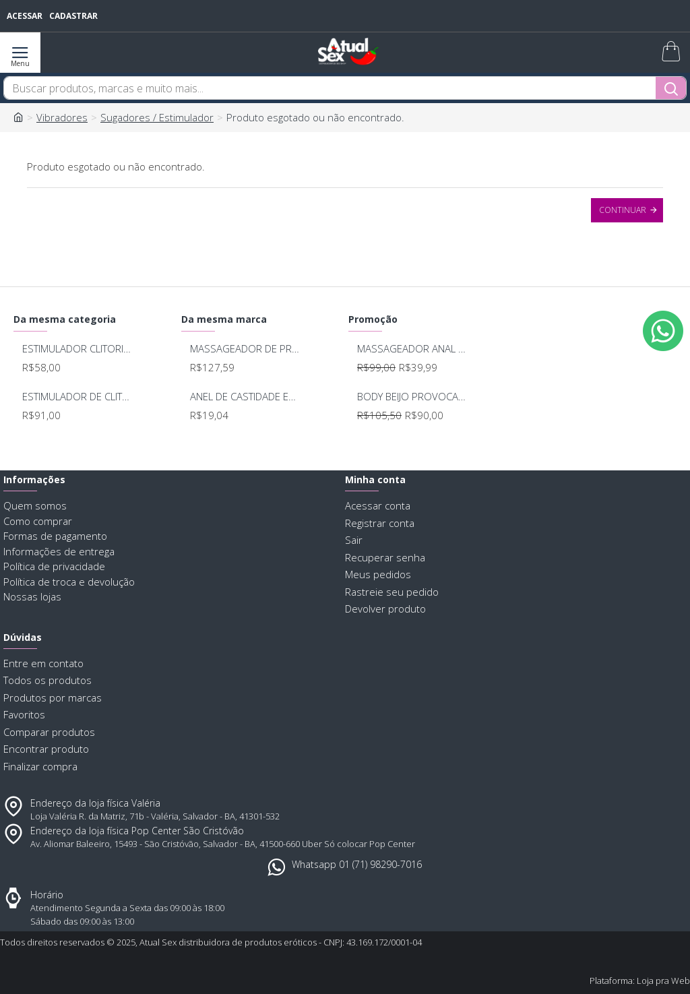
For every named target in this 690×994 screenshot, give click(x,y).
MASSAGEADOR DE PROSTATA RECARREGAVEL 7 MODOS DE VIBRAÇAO (244, 348)
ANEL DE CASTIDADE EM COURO (244, 396)
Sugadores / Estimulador (157, 117)
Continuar (622, 210)
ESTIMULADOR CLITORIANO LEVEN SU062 (76, 348)
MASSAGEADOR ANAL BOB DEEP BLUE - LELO (411, 348)
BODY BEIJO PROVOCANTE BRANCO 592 (411, 396)
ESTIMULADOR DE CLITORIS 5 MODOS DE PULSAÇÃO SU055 (76, 396)
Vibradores (62, 117)
